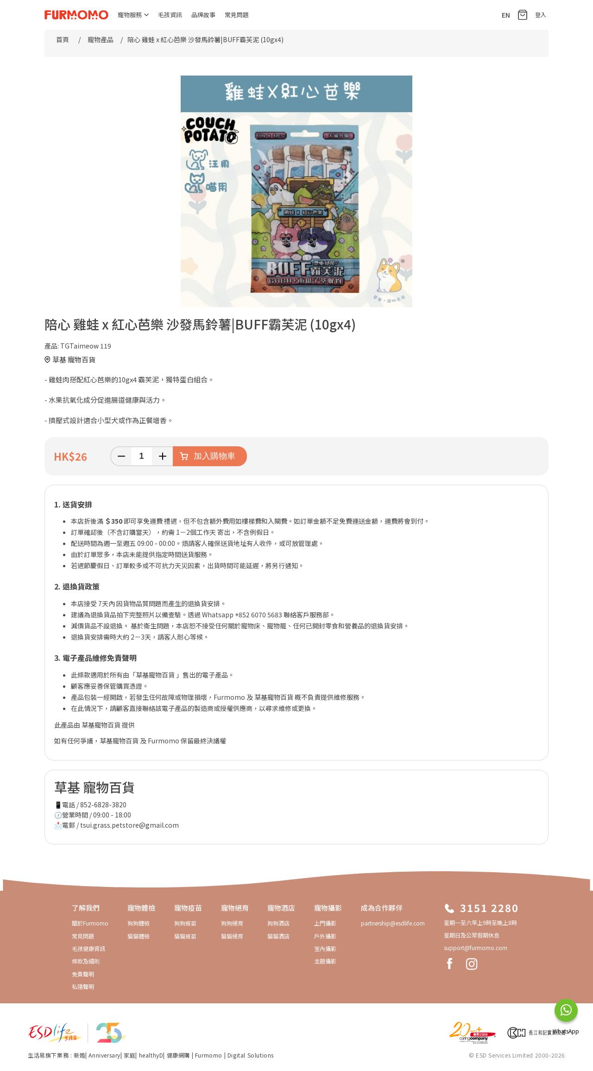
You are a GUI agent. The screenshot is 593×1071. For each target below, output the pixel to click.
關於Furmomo (90, 923)
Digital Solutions (250, 1055)
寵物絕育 (235, 908)
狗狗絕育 (232, 923)
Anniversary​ (104, 1055)
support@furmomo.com (475, 947)
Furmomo (208, 1055)
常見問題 (237, 14)
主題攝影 (325, 961)
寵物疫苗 (188, 908)
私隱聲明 (83, 986)
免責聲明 (83, 974)
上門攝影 (325, 923)
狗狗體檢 (138, 923)
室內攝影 (325, 948)
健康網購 (179, 1055)
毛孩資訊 (170, 14)
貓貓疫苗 (185, 936)
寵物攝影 (328, 908)
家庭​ (129, 1055)
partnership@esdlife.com (393, 923)
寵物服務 (133, 14)
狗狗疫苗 (185, 923)
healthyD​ (151, 1055)
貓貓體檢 (138, 936)
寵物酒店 (281, 908)
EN (506, 14)
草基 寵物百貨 (73, 359)
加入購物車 (214, 456)
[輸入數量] (141, 456)
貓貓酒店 (278, 936)
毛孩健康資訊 (88, 948)
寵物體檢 (141, 908)
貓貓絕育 (232, 936)
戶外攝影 (325, 936)
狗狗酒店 (278, 923)
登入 (540, 15)
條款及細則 (86, 961)
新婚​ (79, 1055)
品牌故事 (203, 14)
